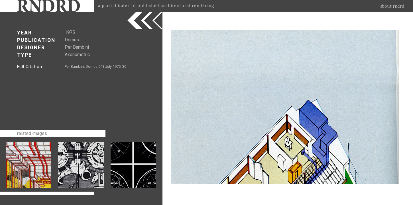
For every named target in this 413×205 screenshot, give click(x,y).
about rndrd (392, 6)
